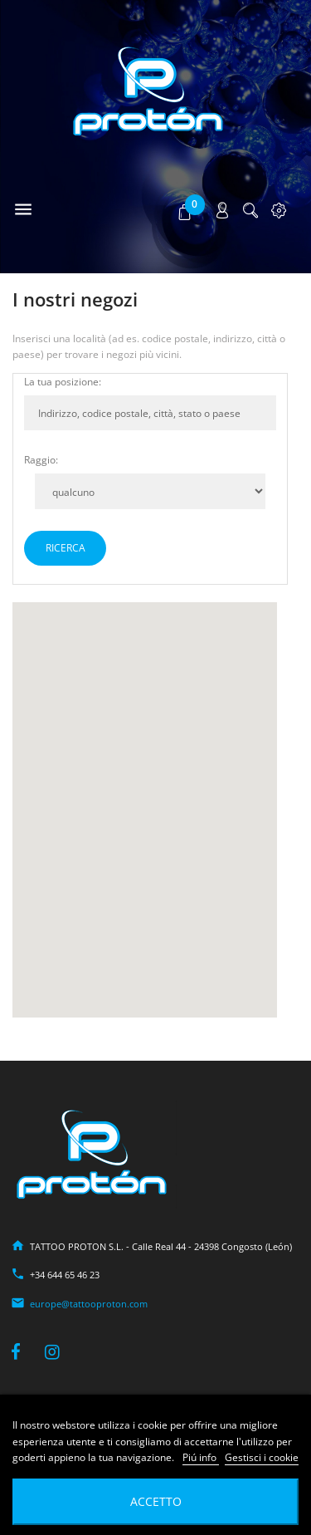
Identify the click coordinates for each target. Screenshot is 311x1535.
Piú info (200, 1457)
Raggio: (41, 460)
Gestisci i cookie (262, 1457)
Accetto (156, 1501)
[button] (186, 211)
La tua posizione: (62, 382)
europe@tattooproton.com (89, 1303)
